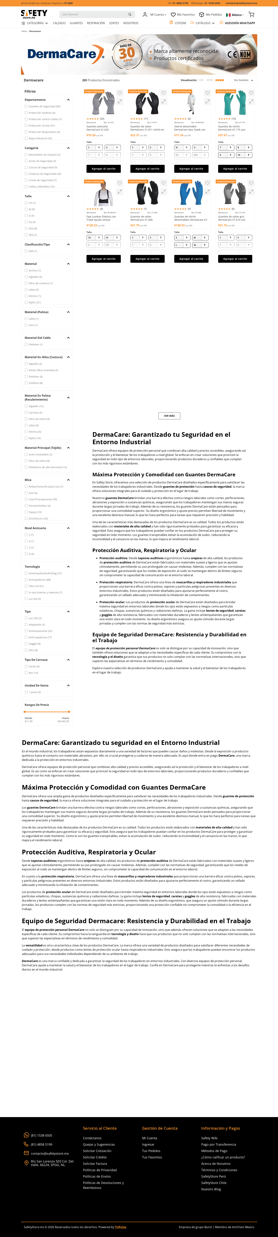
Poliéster (36, 345)
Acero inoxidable (40, 455)
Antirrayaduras (40, 638)
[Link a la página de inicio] (24, 32)
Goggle (35, 644)
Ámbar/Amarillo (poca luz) (46, 487)
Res (33, 673)
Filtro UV (36, 586)
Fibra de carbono (41, 284)
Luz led (35, 599)
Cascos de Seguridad (43, 168)
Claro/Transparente (43, 500)
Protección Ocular (42, 126)
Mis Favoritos (186, 14)
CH (32, 203)
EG (32, 222)
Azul (33, 493)
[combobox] (97, 14)
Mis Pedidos (214, 14)
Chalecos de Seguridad (45, 174)
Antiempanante (40, 631)
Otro (33, 325)
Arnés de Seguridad (42, 161)
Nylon (35, 303)
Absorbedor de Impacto (44, 155)
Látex (34, 290)
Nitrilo (35, 296)
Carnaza (35, 413)
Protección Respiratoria (44, 132)
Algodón (35, 277)
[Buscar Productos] (130, 14)
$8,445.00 (63, 721)
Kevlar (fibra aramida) (43, 371)
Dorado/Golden (39, 506)
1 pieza (35, 693)
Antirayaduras (40, 580)
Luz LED (35, 619)
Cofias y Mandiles (42, 187)
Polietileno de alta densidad (48, 468)
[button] (47, 100)
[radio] (201, 80)
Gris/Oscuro (38, 519)
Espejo (35, 512)
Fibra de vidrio (39, 419)
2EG (33, 229)
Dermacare (35, 31)
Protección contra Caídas (45, 120)
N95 (33, 252)
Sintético (36, 383)
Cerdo (34, 667)
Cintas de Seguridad (42, 181)
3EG (33, 235)
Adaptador (37, 625)
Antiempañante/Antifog (45, 574)
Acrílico (35, 271)
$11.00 (29, 721)
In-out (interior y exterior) (45, 593)
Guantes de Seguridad (44, 107)
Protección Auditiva (42, 113)
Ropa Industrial (40, 139)
